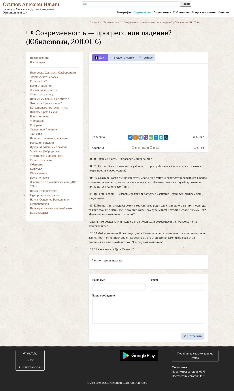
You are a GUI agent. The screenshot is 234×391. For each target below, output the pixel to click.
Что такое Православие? (46, 103)
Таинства (36, 134)
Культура (36, 169)
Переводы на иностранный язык (51, 208)
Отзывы (223, 12)
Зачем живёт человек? (45, 77)
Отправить (193, 336)
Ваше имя (98, 280)
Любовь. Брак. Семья (43, 112)
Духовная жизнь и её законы (48, 147)
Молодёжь (37, 120)
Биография (124, 12)
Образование (38, 173)
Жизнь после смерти (43, 90)
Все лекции (37, 62)
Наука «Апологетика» (43, 190)
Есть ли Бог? (38, 81)
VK (30, 360)
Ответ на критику (41, 94)
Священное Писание (43, 129)
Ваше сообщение (103, 295)
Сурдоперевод (39, 204)
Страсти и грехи (41, 160)
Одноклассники (30, 367)
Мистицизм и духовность (46, 155)
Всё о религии (39, 116)
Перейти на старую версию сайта (195, 356)
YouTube (145, 57)
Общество (36, 164)
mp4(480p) (140, 147)
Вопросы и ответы (204, 12)
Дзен (100, 58)
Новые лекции (39, 57)
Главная (94, 22)
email (154, 280)
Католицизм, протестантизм (48, 107)
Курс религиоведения (44, 195)
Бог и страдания (41, 85)
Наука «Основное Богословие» (49, 199)
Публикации (181, 12)
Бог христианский (42, 142)
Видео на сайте (122, 57)
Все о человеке (40, 177)
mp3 (154, 147)
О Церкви (36, 125)
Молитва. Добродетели (45, 151)
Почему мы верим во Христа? (49, 99)
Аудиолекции (162, 12)
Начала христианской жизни (49, 138)
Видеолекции (142, 12)
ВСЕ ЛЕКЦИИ (39, 212)
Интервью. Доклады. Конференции (53, 72)
